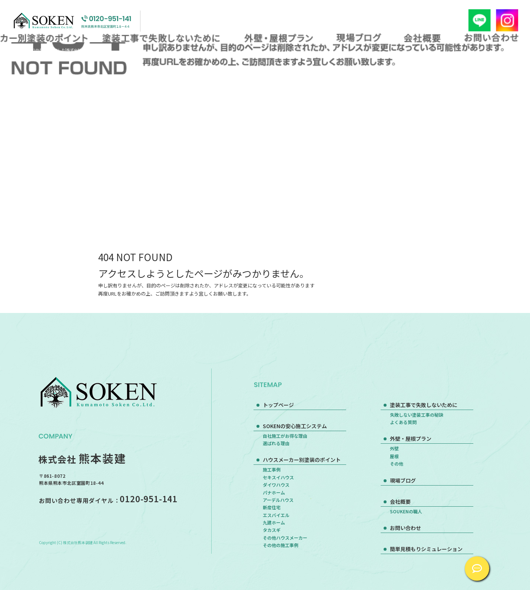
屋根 (394, 456)
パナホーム (274, 492)
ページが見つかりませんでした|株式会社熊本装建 (54, 50)
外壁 (394, 448)
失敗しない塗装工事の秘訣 (416, 414)
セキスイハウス (278, 477)
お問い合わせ (491, 37)
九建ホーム (274, 522)
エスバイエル (276, 515)
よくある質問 (403, 422)
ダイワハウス (276, 484)
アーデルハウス (278, 500)
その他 (396, 463)
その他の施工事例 (280, 545)
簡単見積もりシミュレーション (426, 549)
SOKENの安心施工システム (295, 426)
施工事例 (272, 469)
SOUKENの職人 (406, 511)
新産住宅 (272, 507)
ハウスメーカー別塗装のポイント (302, 459)
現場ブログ (359, 37)
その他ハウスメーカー (285, 537)
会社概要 (422, 37)
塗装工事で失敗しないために (163, 37)
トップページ (278, 405)
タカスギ (272, 530)
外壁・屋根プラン (277, 37)
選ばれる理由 (276, 443)
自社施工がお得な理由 (285, 436)
